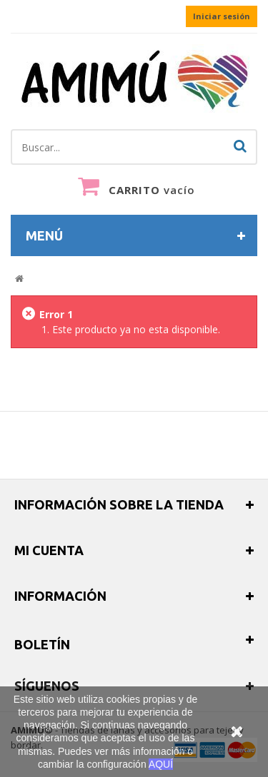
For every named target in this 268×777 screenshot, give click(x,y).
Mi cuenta (49, 550)
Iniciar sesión (221, 16)
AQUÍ (161, 764)
